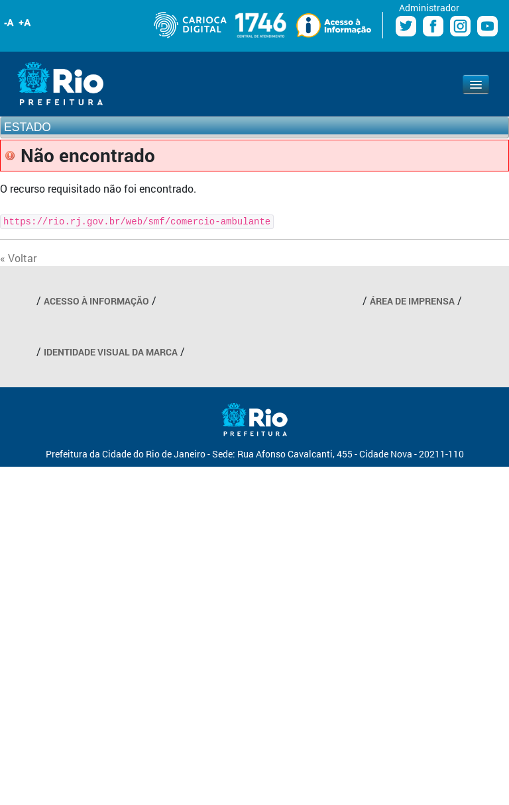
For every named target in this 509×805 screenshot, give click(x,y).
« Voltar (18, 258)
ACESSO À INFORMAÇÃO (96, 301)
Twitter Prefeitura (406, 26)
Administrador (429, 7)
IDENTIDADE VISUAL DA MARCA (111, 352)
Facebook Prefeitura (433, 26)
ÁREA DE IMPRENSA (412, 301)
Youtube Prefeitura (487, 26)
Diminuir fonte (9, 22)
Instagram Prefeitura (460, 26)
